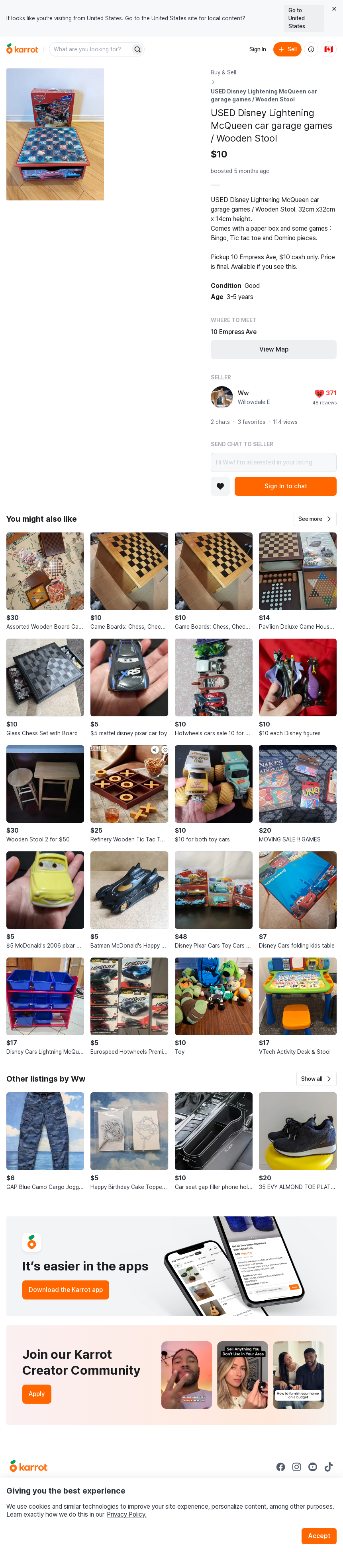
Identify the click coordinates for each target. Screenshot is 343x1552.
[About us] (311, 49)
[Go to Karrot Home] (28, 1467)
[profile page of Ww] (222, 397)
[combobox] (90, 49)
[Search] (137, 49)
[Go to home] (22, 49)
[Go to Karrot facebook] (281, 1467)
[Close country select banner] (334, 8)
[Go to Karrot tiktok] (328, 1467)
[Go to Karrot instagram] (297, 1467)
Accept (319, 1536)
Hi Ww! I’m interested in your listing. (274, 462)
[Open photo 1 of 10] (55, 134)
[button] (315, 519)
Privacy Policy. (127, 1514)
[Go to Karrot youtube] (313, 1467)
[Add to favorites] (220, 486)
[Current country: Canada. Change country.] (329, 49)
